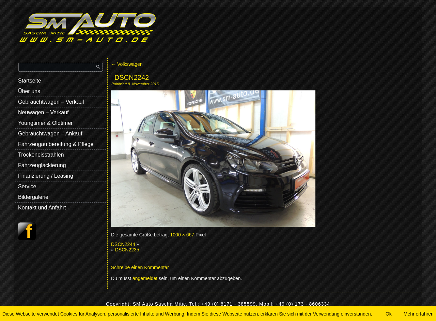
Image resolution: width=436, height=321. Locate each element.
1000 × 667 (182, 234)
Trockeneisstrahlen (41, 155)
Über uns (29, 91)
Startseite (29, 81)
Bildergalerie (33, 197)
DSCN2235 (127, 249)
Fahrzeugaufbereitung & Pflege (55, 144)
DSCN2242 (131, 77)
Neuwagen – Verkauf (43, 112)
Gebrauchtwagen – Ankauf (50, 133)
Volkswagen (127, 64)
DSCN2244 (123, 244)
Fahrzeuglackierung (42, 165)
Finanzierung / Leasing (45, 176)
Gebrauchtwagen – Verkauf (51, 102)
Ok (389, 314)
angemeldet (145, 278)
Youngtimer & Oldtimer (45, 123)
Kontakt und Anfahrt (42, 207)
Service (27, 186)
